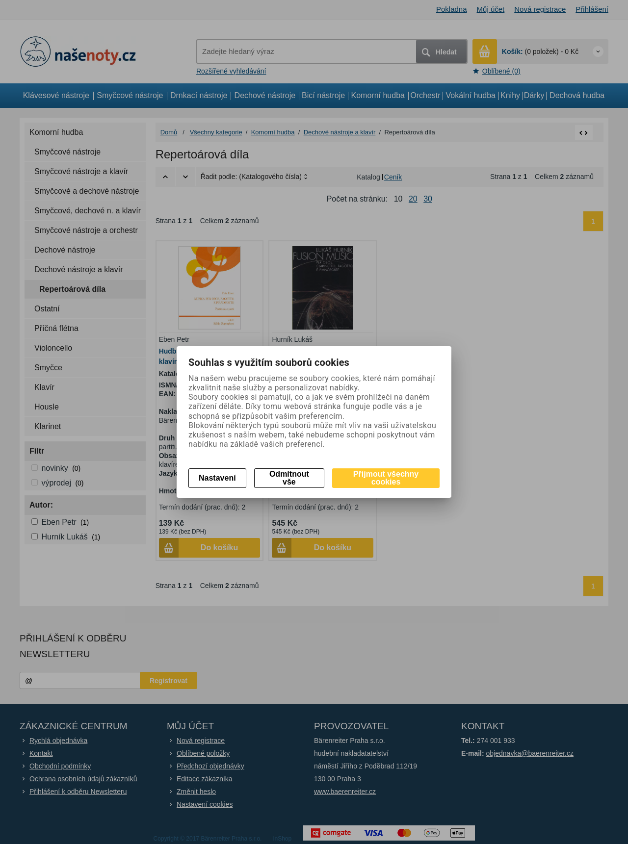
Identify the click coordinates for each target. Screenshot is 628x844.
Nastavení (217, 478)
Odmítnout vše (289, 478)
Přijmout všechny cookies (386, 478)
